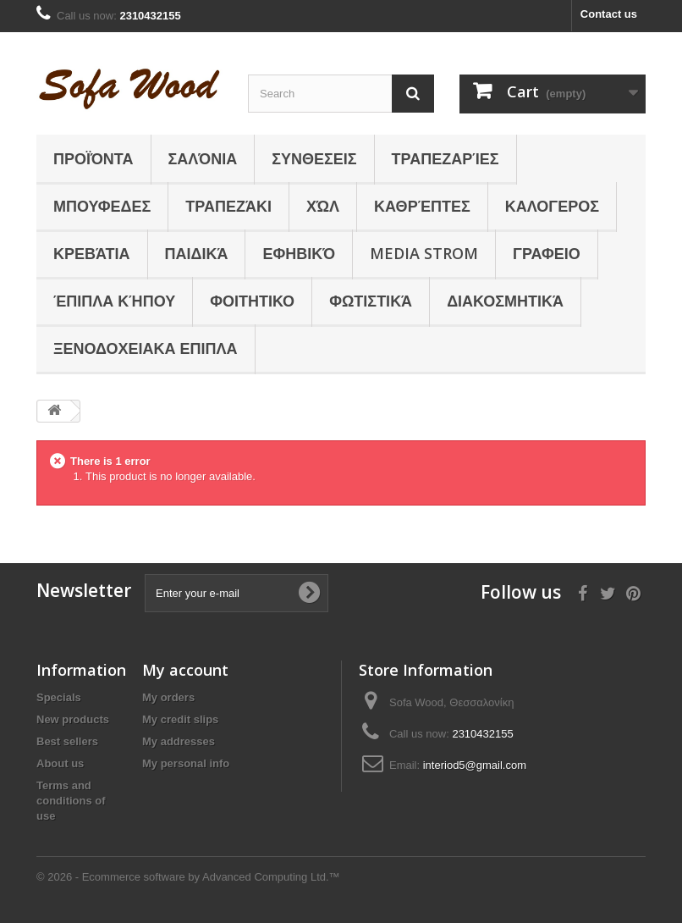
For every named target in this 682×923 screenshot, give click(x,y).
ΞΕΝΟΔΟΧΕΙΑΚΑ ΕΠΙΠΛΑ (145, 348)
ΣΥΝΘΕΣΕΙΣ (314, 158)
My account (185, 670)
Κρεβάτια (91, 253)
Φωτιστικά (370, 300)
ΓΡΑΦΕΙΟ (546, 253)
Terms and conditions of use (71, 800)
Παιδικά (196, 253)
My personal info (185, 763)
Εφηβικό (298, 253)
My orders (168, 697)
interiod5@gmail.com (474, 765)
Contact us (608, 14)
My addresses (178, 741)
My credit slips (180, 719)
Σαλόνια (203, 158)
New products (72, 719)
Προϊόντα (93, 158)
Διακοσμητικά (505, 300)
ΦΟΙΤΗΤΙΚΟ (252, 300)
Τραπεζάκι (228, 206)
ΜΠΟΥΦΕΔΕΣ (102, 206)
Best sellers (67, 741)
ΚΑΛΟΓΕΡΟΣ (552, 206)
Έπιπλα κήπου (114, 300)
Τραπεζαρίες (445, 158)
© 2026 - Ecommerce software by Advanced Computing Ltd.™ (188, 876)
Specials (58, 697)
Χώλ (322, 206)
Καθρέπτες (422, 206)
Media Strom (424, 253)
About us (60, 763)
